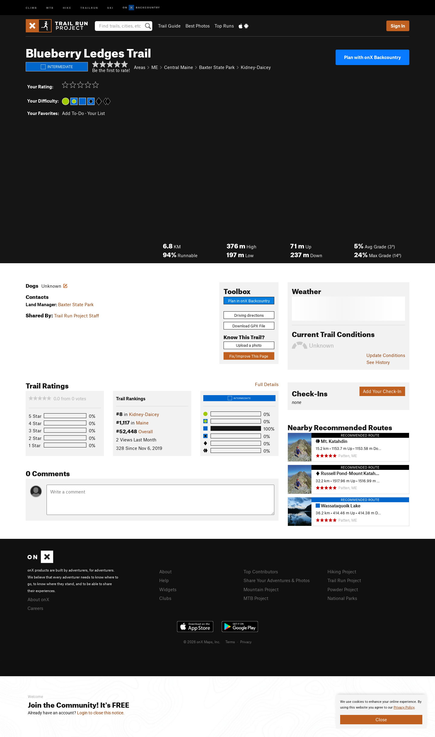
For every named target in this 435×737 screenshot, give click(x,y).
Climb (31, 7)
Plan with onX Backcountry (372, 57)
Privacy (246, 642)
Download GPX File (248, 325)
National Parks (342, 598)
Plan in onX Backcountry (249, 300)
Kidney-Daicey (256, 67)
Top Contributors (260, 571)
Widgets (167, 589)
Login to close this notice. (100, 712)
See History (378, 362)
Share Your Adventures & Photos (276, 580)
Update (385, 355)
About (165, 571)
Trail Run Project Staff (76, 315)
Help (164, 580)
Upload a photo (249, 345)
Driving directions (249, 315)
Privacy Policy (404, 707)
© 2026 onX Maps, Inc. (201, 642)
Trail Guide (169, 25)
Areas (139, 67)
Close (381, 719)
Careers (35, 608)
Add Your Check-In (382, 391)
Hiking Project (341, 571)
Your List (96, 113)
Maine (142, 422)
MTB (50, 7)
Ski (110, 7)
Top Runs (224, 25)
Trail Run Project (344, 580)
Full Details (267, 384)
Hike (67, 7)
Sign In (398, 25)
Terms (230, 642)
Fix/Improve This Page (248, 356)
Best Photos (197, 25)
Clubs (165, 598)
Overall (145, 431)
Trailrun (89, 7)
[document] (381, 711)
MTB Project (255, 598)
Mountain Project (261, 589)
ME (154, 67)
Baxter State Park (76, 304)
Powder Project (342, 589)
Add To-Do (73, 113)
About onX (38, 599)
